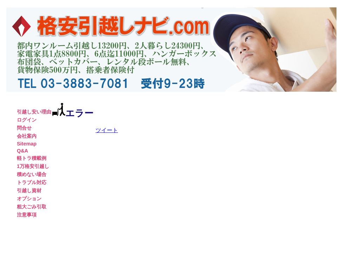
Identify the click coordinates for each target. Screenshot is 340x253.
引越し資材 (29, 190)
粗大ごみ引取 (31, 206)
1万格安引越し (33, 166)
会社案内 (27, 136)
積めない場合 (31, 174)
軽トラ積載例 (31, 158)
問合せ (24, 128)
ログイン (27, 120)
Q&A (22, 151)
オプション (29, 198)
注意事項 (27, 215)
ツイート (107, 130)
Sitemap (27, 144)
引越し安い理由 (34, 112)
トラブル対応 (31, 182)
